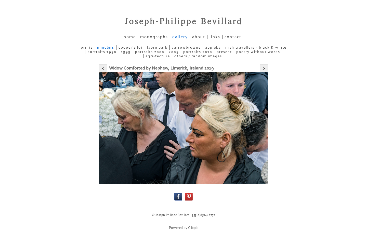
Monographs (154, 37)
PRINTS (87, 47)
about (198, 37)
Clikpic (193, 228)
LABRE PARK (157, 47)
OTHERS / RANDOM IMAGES (198, 56)
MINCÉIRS (105, 47)
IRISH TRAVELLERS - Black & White (255, 47)
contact (233, 37)
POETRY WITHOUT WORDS (258, 52)
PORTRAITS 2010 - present (207, 52)
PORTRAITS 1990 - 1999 (109, 52)
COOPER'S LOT (131, 47)
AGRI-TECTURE (158, 56)
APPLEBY (213, 47)
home (130, 37)
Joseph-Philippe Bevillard (183, 21)
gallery (180, 37)
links (214, 37)
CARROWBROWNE (186, 47)
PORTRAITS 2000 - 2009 (157, 52)
